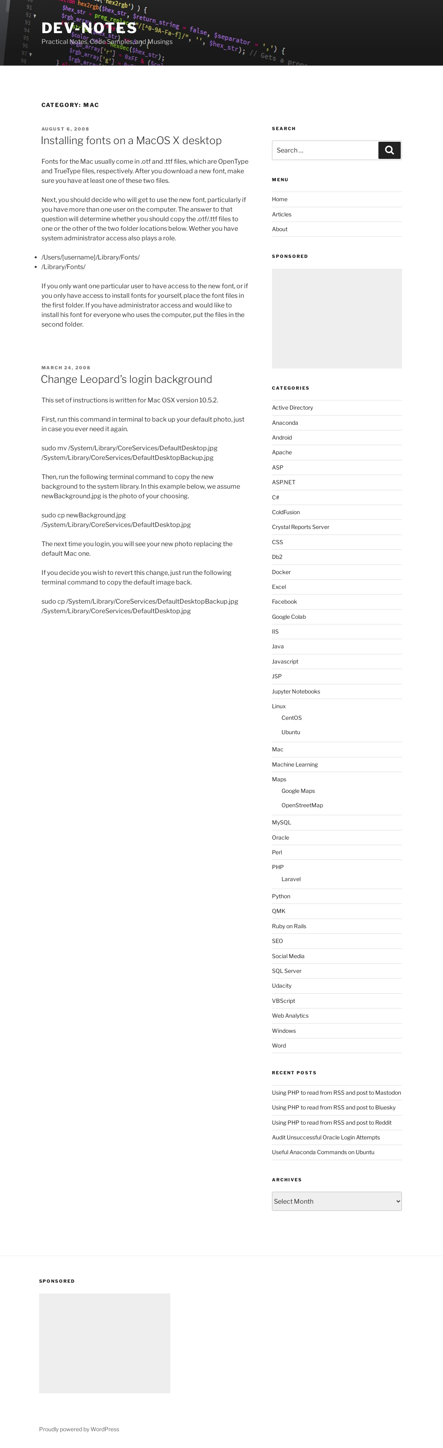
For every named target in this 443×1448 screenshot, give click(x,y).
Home (279, 199)
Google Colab (289, 616)
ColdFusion (286, 512)
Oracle (280, 837)
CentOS (292, 717)
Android (282, 437)
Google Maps (298, 790)
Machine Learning (295, 764)
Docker (281, 572)
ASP (278, 467)
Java (278, 646)
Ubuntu (291, 732)
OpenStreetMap (302, 805)
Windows (284, 1030)
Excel (279, 586)
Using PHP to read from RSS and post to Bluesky (334, 1107)
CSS (277, 542)
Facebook (284, 601)
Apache (282, 452)
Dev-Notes (89, 28)
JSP (277, 676)
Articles (281, 214)
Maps (279, 779)
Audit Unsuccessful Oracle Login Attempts (326, 1137)
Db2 (277, 556)
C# (275, 497)
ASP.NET (283, 482)
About (279, 229)
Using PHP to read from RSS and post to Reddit (332, 1122)
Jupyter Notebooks (296, 691)
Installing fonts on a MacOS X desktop (131, 140)
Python (281, 896)
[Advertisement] (337, 318)
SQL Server (286, 970)
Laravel (291, 879)
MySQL (281, 822)
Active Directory (292, 407)
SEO (277, 940)
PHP (278, 867)
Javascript (285, 661)
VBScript (283, 1000)
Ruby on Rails (289, 926)
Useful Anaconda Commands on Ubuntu (323, 1152)
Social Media (288, 956)
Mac (278, 749)
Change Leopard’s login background (127, 379)
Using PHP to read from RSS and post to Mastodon (336, 1092)
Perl (277, 852)
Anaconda (285, 422)
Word (279, 1045)
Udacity (281, 985)
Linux (279, 706)
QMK (278, 910)
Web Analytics (290, 1015)
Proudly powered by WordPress (79, 1429)
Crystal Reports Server (300, 526)
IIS (275, 631)
